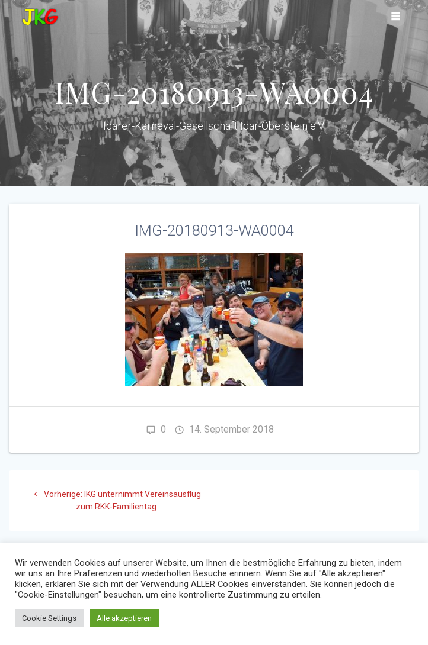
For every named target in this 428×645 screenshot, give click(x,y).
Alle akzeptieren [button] (124, 618)
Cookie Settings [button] (49, 618)
